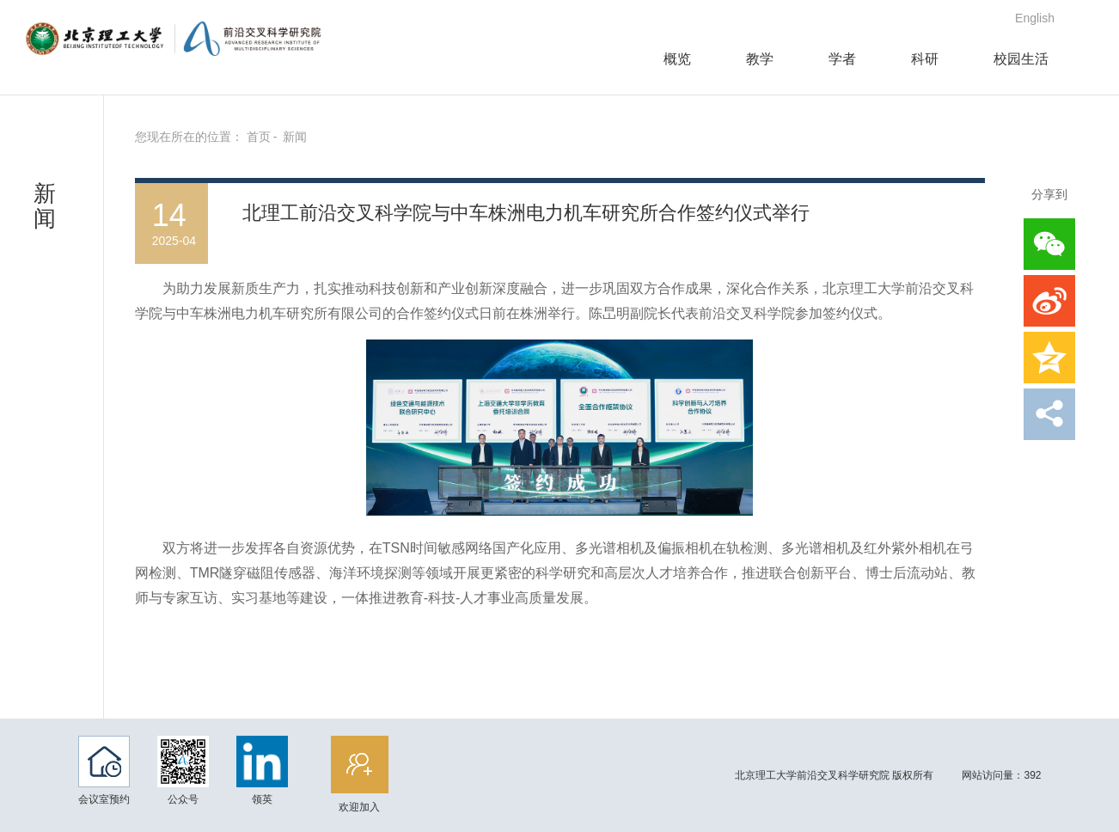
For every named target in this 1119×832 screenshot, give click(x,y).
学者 (842, 59)
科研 (925, 59)
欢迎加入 (384, 774)
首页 (259, 137)
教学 (760, 59)
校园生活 (1021, 59)
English (1035, 18)
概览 (677, 59)
